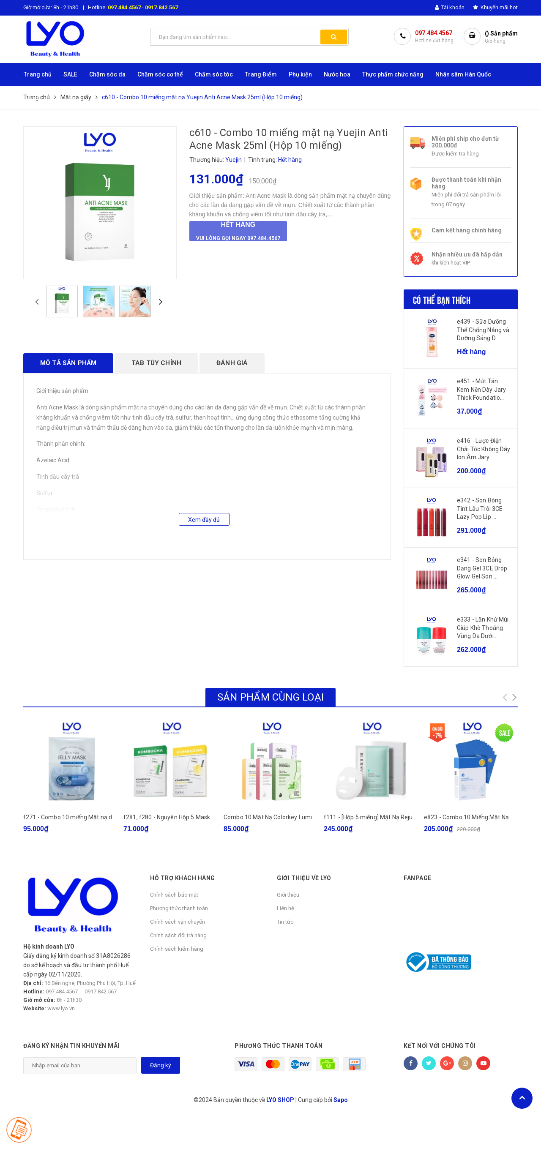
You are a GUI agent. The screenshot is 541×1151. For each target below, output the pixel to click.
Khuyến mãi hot (495, 7)
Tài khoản (449, 7)
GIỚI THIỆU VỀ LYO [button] (304, 878)
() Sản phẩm (501, 37)
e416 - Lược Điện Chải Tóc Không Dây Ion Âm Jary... (484, 449)
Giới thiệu (288, 895)
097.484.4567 (124, 7)
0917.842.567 (161, 7)
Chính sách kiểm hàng (176, 949)
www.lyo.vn (61, 1008)
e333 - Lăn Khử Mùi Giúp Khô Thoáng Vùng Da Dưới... (483, 627)
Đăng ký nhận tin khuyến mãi (71, 1045)
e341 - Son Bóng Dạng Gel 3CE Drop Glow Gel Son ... (482, 568)
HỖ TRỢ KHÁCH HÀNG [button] (182, 878)
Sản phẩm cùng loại (270, 697)
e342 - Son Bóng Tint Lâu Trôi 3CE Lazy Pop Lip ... (480, 508)
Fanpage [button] (418, 878)
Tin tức (285, 922)
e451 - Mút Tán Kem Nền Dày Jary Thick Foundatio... (481, 389)
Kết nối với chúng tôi (440, 1045)
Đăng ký (160, 1065)
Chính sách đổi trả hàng (178, 935)
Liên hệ (285, 908)
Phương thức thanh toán (179, 908)
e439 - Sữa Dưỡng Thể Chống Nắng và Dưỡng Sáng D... (483, 329)
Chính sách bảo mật (174, 895)
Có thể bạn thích (441, 299)
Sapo (340, 1099)
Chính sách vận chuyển (177, 922)
